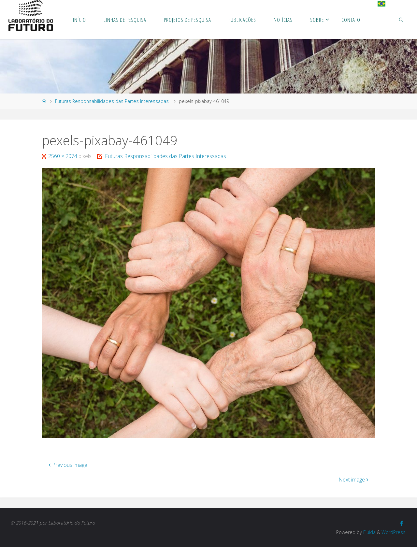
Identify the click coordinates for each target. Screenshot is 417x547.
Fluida (369, 532)
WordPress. (394, 532)
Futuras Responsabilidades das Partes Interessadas (112, 101)
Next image (354, 479)
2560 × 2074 (63, 156)
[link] (401, 19)
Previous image (67, 464)
